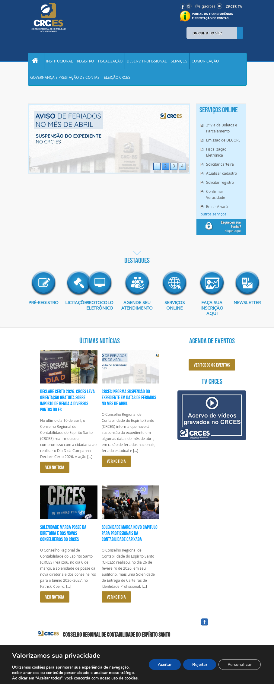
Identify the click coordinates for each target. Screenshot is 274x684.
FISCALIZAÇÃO (110, 61)
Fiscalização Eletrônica (216, 153)
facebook (219, 627)
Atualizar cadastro (221, 174)
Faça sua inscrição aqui (212, 309)
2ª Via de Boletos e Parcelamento (221, 129)
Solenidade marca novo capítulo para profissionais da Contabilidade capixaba (130, 534)
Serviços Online (175, 306)
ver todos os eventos (212, 366)
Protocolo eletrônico (99, 306)
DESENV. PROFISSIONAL (147, 61)
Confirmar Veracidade (215, 195)
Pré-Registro (43, 306)
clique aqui (231, 228)
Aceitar (164, 664)
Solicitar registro (220, 183)
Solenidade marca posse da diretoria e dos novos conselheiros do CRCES (63, 534)
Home (36, 61)
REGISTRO (85, 61)
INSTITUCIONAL (59, 61)
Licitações (71, 304)
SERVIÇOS (179, 61)
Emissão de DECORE (223, 141)
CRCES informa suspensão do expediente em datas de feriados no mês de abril (129, 399)
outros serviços (213, 215)
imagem (43, 284)
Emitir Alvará (217, 207)
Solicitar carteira (220, 165)
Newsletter (240, 304)
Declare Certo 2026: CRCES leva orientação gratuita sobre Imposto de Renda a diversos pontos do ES (67, 402)
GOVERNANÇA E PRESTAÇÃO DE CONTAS (65, 78)
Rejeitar (199, 664)
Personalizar (240, 664)
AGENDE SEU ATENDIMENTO (137, 306)
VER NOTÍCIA (55, 468)
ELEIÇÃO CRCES (117, 78)
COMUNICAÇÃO (205, 61)
